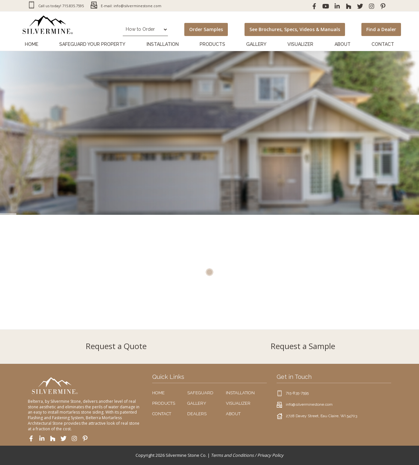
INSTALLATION (240, 392)
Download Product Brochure (70, 182)
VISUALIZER (238, 403)
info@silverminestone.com (309, 404)
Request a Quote (116, 346)
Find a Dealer (381, 29)
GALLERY (196, 403)
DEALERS (197, 413)
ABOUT (233, 413)
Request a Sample (303, 346)
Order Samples (206, 29)
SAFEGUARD (200, 392)
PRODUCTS (163, 403)
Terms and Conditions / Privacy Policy (247, 455)
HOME (158, 392)
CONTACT (161, 413)
